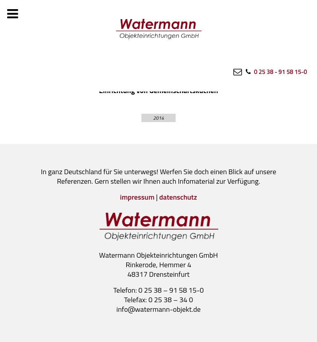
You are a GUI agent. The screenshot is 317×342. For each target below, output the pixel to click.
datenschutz (178, 197)
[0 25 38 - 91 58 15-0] (276, 71)
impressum (137, 197)
